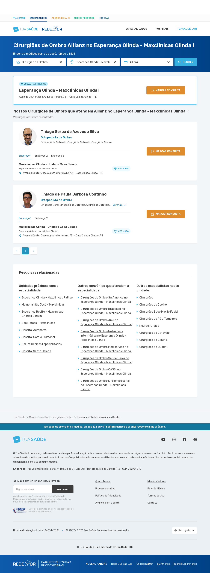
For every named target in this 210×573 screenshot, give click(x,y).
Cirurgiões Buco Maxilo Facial (158, 311)
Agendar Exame (61, 18)
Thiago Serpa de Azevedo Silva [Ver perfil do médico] (70, 131)
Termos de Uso (155, 495)
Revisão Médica (156, 488)
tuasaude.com (186, 29)
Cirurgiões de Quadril (153, 347)
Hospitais (161, 29)
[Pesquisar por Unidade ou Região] (115, 62)
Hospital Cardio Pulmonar (38, 337)
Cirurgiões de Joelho (153, 304)
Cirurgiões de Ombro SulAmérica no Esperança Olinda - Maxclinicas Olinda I (106, 299)
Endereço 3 (57, 155)
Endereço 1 (25, 155)
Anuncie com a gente (107, 502)
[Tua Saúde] (29, 439)
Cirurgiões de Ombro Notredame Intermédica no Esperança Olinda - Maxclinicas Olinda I (103, 336)
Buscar (185, 62)
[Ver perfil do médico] (28, 136)
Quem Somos (103, 481)
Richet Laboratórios (185, 563)
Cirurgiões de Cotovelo (154, 332)
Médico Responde (84, 18)
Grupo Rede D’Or (123, 547)
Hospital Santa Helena (36, 351)
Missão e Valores (156, 481)
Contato (152, 502)
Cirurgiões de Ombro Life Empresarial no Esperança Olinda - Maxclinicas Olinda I (105, 385)
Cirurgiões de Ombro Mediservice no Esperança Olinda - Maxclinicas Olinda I (106, 349)
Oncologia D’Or (145, 563)
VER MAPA (121, 168)
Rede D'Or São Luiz (121, 563)
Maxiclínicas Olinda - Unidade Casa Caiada (48, 164)
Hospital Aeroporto (34, 330)
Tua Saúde (19, 18)
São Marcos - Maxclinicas (38, 323)
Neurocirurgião (149, 325)
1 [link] (25, 251)
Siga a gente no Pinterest (195, 439)
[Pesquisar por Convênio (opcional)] (168, 62)
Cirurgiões (146, 297)
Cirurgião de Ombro (62, 417)
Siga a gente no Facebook (184, 439)
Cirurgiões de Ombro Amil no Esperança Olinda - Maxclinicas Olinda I (106, 322)
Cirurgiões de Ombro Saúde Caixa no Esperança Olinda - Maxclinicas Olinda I (106, 360)
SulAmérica (163, 563)
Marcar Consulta (38, 417)
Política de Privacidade (108, 495)
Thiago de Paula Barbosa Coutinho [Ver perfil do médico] (74, 194)
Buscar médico (38, 18)
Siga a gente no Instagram (174, 439)
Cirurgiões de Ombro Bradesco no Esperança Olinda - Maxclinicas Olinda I (106, 311)
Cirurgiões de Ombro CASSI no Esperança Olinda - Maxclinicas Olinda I (106, 371)
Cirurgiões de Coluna (153, 340)
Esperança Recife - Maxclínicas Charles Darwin (42, 314)
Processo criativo (105, 488)
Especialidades (135, 29)
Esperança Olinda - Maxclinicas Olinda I (59, 90)
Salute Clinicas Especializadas (42, 344)
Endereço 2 (41, 155)
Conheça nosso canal (163, 439)
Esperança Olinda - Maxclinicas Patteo (47, 297)
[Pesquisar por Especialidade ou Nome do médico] (61, 62)
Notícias (104, 18)
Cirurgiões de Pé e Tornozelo (158, 318)
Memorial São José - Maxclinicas (43, 304)
